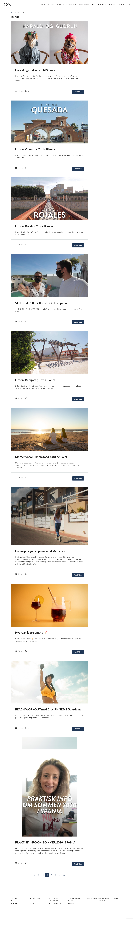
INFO (93, 4)
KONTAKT (112, 4)
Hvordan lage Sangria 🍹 (31, 632)
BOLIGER (51, 4)
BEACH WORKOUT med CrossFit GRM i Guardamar (49, 709)
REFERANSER (84, 4)
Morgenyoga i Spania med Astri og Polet (41, 457)
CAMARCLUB (71, 4)
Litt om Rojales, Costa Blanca (34, 226)
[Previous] (34, 875)
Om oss (32, 903)
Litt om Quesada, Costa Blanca (35, 149)
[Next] (60, 875)
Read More (78, 92)
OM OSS (60, 4)
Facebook (14, 901)
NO (120, 4)
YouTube (14, 898)
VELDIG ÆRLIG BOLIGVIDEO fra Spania (41, 303)
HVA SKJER (102, 4)
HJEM (43, 4)
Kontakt (32, 901)
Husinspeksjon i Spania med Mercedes (40, 551)
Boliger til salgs (34, 898)
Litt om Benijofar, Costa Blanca (35, 380)
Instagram (14, 903)
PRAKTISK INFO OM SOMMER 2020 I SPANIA (45, 842)
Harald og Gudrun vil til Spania (35, 70)
